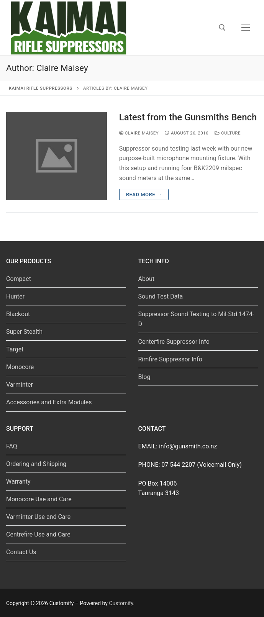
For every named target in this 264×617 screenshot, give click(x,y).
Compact (18, 278)
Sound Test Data (160, 296)
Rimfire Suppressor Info (170, 359)
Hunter (15, 296)
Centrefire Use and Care (38, 534)
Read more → (144, 194)
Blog (144, 377)
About (146, 278)
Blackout (18, 314)
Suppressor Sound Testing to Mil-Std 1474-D (196, 319)
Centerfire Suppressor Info (174, 341)
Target (14, 349)
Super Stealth (24, 331)
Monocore (20, 367)
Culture (228, 133)
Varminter (19, 384)
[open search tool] (222, 27)
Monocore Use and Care (39, 499)
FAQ (11, 446)
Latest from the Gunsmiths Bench (188, 117)
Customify (121, 603)
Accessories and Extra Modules (49, 402)
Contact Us (21, 552)
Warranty (18, 481)
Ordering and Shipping (36, 464)
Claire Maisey (139, 133)
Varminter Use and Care (38, 516)
